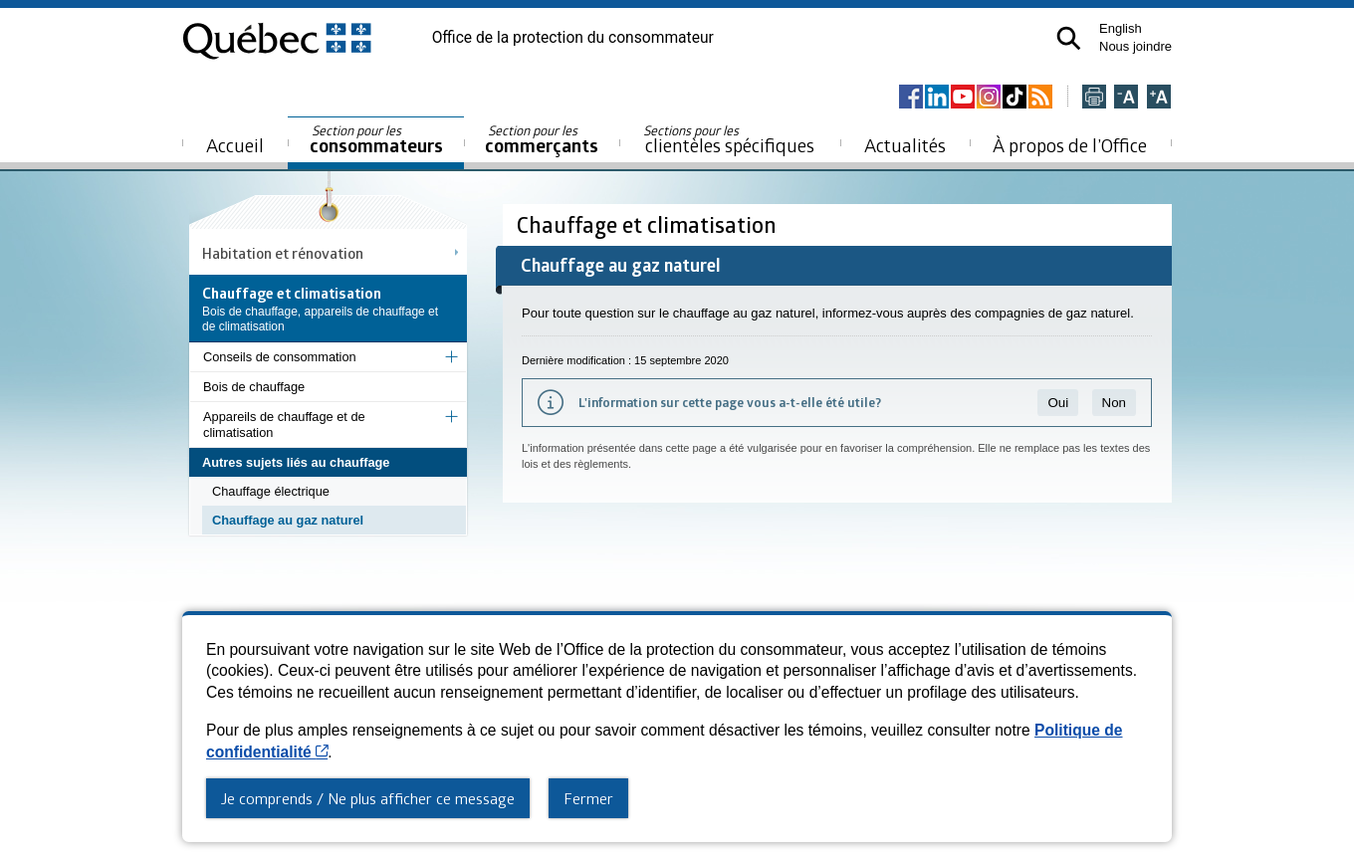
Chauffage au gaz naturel (287, 520)
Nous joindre (1135, 46)
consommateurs (376, 139)
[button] (1068, 38)
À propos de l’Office (1070, 144)
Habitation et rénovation (282, 253)
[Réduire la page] (1126, 98)
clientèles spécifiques (728, 139)
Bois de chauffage (254, 386)
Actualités (905, 144)
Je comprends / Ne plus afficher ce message (368, 798)
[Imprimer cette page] (1094, 98)
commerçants (541, 139)
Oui (1057, 402)
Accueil (235, 144)
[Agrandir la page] (1159, 98)
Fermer (588, 798)
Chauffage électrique (271, 491)
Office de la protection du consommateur (573, 38)
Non (1114, 402)
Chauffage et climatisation (649, 224)
